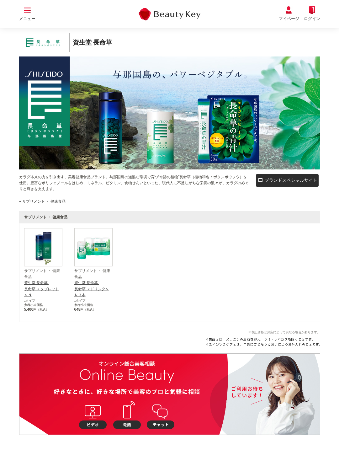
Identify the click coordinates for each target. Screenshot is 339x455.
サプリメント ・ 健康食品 (44, 201)
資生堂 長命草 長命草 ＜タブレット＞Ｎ (41, 289)
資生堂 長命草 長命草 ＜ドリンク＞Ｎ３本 (91, 289)
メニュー (27, 18)
